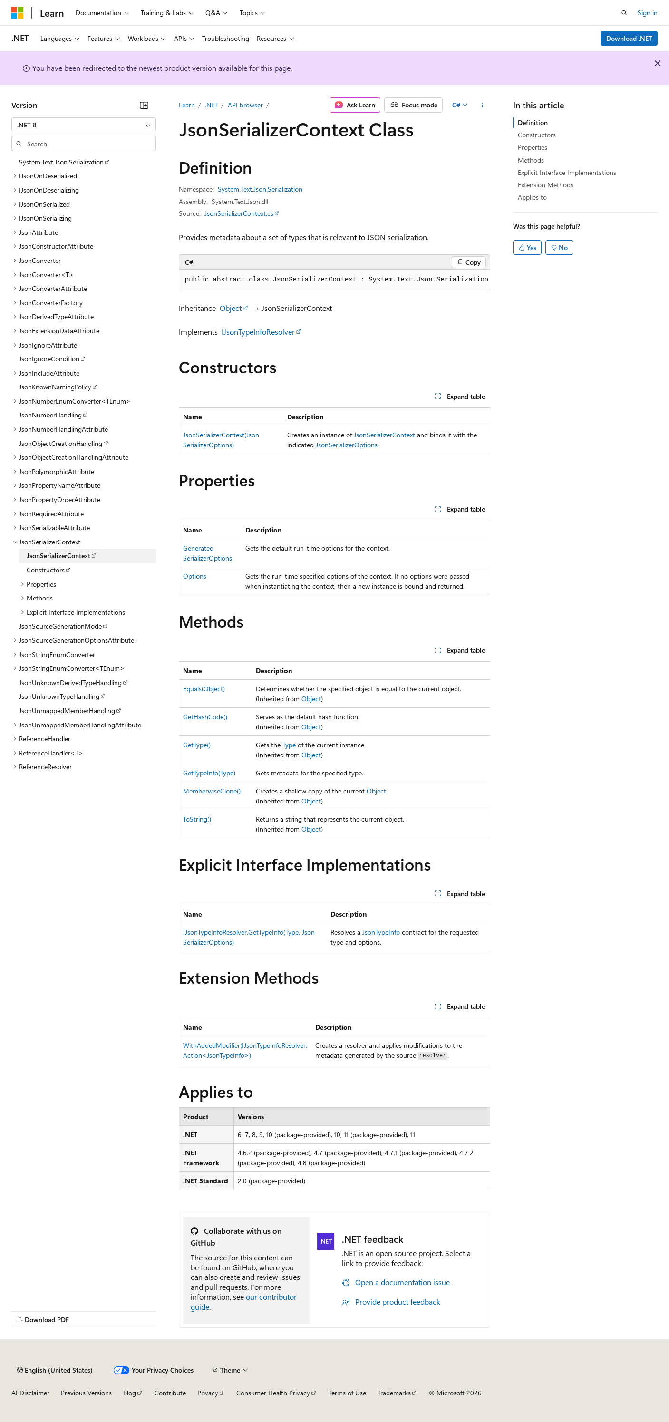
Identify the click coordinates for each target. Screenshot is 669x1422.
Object (231, 308)
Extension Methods (545, 184)
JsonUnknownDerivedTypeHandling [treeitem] (70, 682)
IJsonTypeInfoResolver (258, 332)
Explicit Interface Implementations (567, 172)
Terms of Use (347, 1392)
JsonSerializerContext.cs (238, 213)
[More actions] (482, 105)
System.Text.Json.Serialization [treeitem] (61, 161)
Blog (129, 1392)
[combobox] (83, 125)
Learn (187, 104)
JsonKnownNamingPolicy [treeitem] (55, 386)
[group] (335, 280)
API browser (245, 104)
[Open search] (624, 12)
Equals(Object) (204, 688)
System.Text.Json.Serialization (260, 188)
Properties (532, 147)
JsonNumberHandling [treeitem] (50, 414)
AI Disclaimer (30, 1392)
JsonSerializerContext (384, 434)
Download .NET (629, 38)
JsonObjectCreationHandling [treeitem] (60, 443)
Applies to (532, 197)
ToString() (197, 818)
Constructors (537, 134)
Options (194, 575)
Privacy (207, 1392)
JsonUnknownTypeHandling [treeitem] (59, 696)
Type (289, 744)
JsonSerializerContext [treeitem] (58, 555)
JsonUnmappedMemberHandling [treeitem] (67, 710)
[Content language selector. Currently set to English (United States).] (54, 1370)
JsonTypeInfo (381, 932)
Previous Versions (86, 1392)
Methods (531, 159)
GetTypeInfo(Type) (209, 772)
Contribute (170, 1392)
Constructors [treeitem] (46, 569)
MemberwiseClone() (212, 790)
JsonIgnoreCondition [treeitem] (49, 358)
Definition (533, 122)
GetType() (197, 744)
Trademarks (394, 1392)
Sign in (648, 12)
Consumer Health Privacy (273, 1392)
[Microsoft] (17, 13)
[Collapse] (144, 105)
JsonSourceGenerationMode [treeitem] (60, 625)
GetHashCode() (205, 716)
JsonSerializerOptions (347, 444)
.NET (211, 104)
